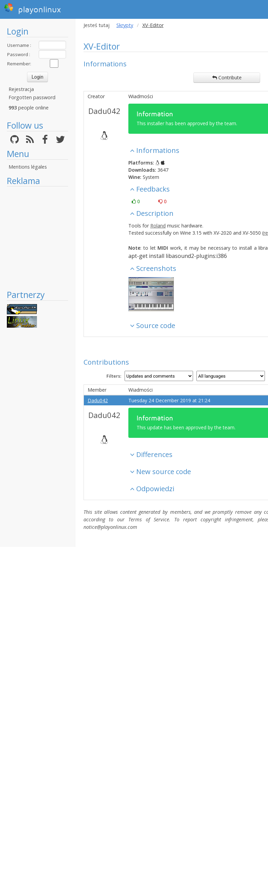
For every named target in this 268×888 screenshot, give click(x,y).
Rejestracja (21, 89)
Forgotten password (32, 97)
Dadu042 (104, 111)
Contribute (227, 77)
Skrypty (124, 25)
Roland (158, 225)
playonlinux (32, 8)
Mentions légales (28, 167)
